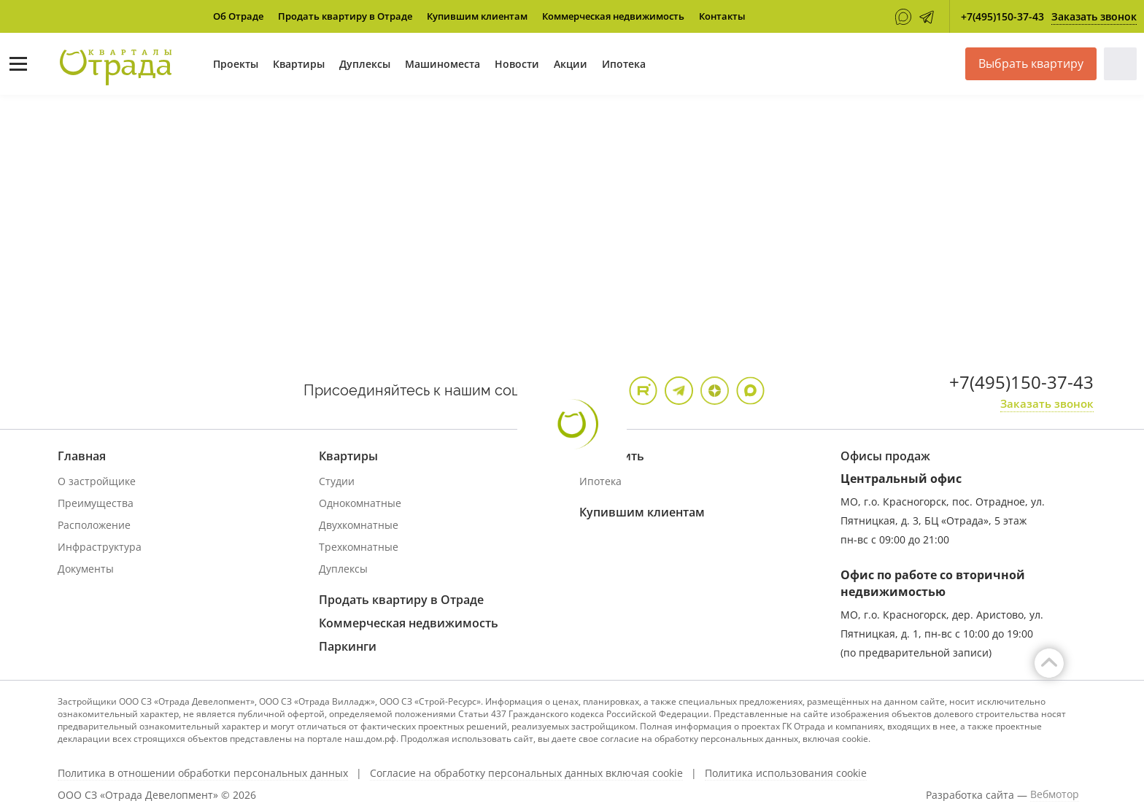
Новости (517, 64)
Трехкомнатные (358, 547)
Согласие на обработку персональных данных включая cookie (526, 773)
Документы (86, 569)
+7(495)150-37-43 (1002, 16)
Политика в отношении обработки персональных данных (203, 773)
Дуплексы (364, 64)
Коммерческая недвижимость (613, 16)
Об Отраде (238, 16)
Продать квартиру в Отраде (345, 16)
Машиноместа (442, 64)
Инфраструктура (100, 547)
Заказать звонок (1094, 16)
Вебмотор (1054, 794)
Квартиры (299, 64)
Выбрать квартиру (1030, 63)
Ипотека (624, 64)
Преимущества (96, 503)
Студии (337, 481)
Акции (570, 64)
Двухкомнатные (358, 525)
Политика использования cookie (786, 773)
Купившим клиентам (477, 16)
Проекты (235, 64)
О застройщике (97, 481)
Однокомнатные (360, 503)
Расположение (94, 525)
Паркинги (347, 646)
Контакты (722, 16)
